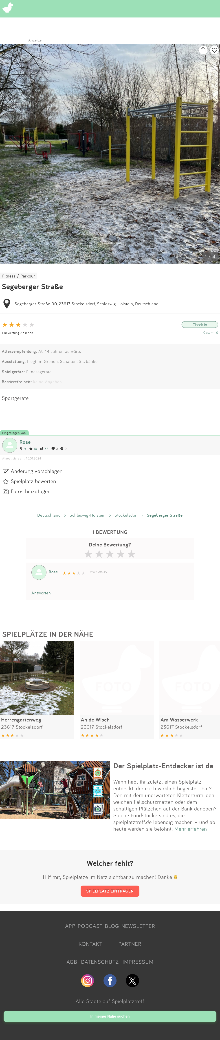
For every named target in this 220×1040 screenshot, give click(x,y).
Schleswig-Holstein (88, 515)
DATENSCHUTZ (100, 961)
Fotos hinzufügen (31, 491)
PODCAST (90, 926)
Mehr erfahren (190, 828)
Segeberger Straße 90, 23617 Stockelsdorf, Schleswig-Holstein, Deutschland (87, 303)
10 (33, 448)
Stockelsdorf (126, 515)
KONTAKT (90, 943)
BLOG (112, 926)
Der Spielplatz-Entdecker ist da (163, 766)
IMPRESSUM (138, 961)
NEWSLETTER (138, 926)
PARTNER (129, 943)
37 (44, 448)
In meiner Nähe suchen (110, 1016)
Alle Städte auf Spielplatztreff (110, 1001)
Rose (25, 441)
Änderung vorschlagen (37, 471)
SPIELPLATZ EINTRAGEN (110, 891)
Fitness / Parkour (18, 276)
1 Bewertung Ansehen (17, 333)
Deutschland (49, 515)
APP (70, 926)
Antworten (41, 593)
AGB (71, 961)
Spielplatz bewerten (33, 481)
